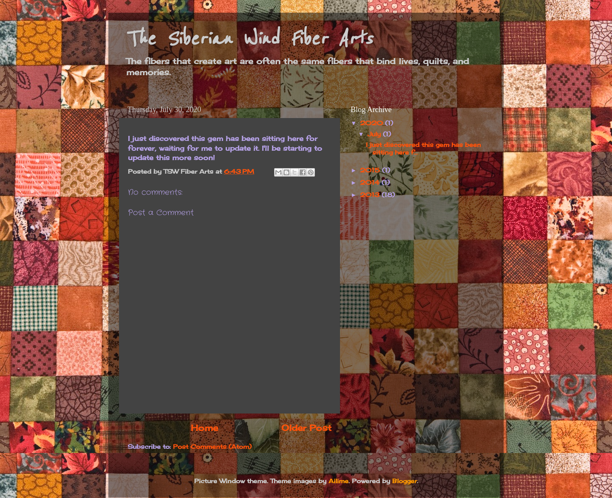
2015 (371, 170)
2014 (371, 182)
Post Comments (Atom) (212, 446)
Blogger (404, 480)
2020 (372, 123)
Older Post (306, 427)
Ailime (338, 480)
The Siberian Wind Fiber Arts (248, 39)
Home (204, 427)
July (375, 134)
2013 (371, 194)
